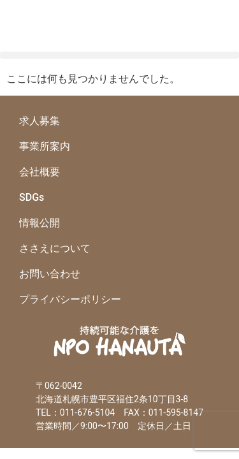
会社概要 (39, 172)
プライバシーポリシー (70, 299)
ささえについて (55, 248)
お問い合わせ (49, 274)
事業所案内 (44, 146)
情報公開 (39, 223)
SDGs (31, 197)
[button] (119, 55)
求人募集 (39, 121)
